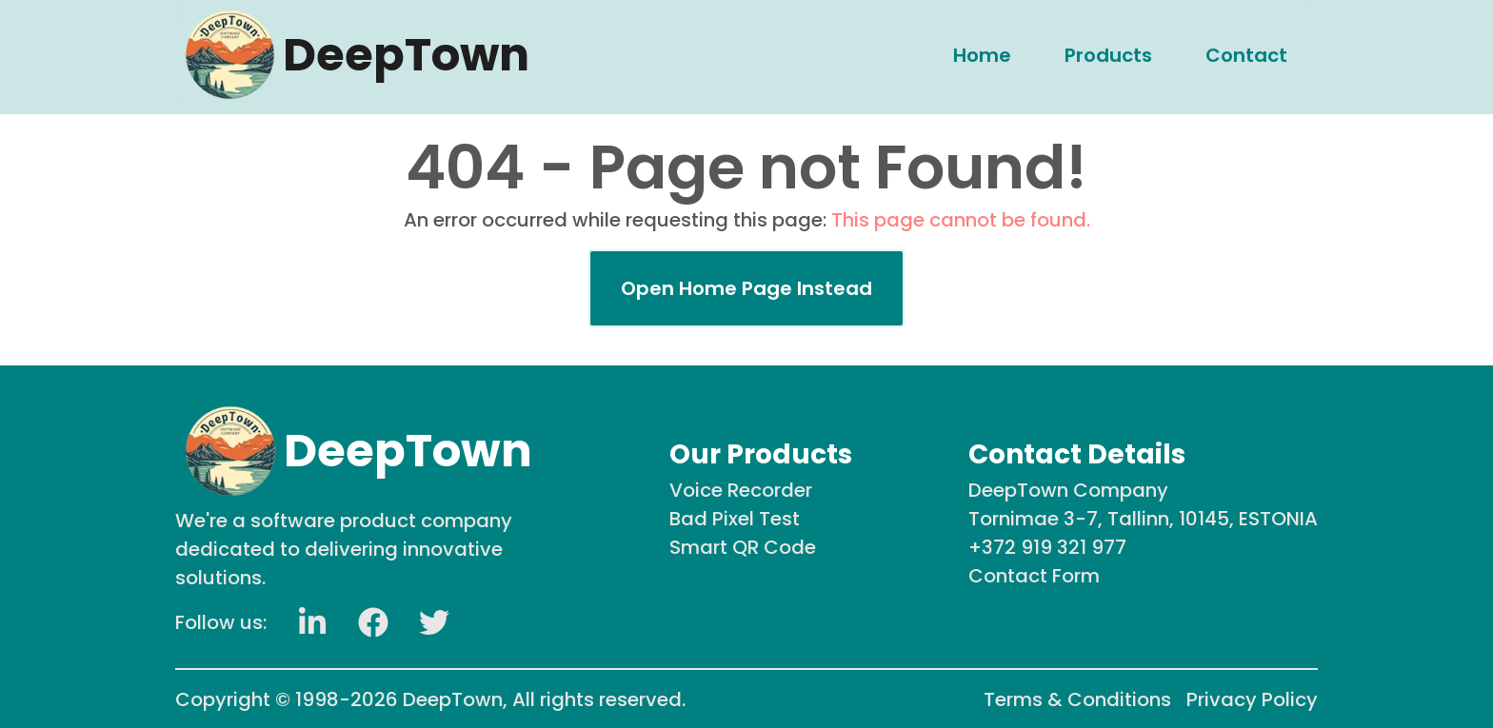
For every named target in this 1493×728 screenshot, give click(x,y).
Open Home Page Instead (746, 288)
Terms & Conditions (1077, 699)
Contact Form (1034, 575)
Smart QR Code (742, 547)
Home (982, 54)
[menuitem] (982, 54)
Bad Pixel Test (734, 518)
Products (1108, 54)
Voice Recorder (740, 490)
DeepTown (453, 699)
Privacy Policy (1252, 699)
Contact (1246, 54)
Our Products (760, 454)
